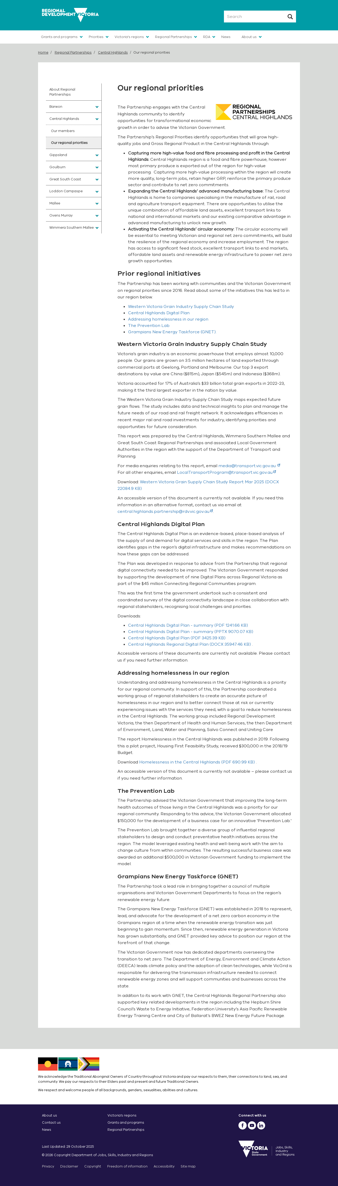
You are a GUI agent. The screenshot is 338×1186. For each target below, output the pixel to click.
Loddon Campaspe (66, 191)
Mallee (54, 203)
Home (43, 52)
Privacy (48, 1166)
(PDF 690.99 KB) (197, 762)
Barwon (55, 106)
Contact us (51, 1122)
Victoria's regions (129, 37)
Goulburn (57, 167)
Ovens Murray (61, 215)
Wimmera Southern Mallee (71, 227)
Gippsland (58, 155)
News (226, 37)
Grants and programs (59, 37)
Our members (63, 131)
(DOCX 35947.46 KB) (190, 644)
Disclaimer (69, 1166)
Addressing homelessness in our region (168, 319)
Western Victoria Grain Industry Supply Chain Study (181, 307)
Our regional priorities (69, 142)
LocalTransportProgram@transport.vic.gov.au (226, 472)
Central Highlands (113, 52)
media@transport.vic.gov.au (249, 466)
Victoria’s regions (122, 1115)
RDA (206, 37)
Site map (188, 1166)
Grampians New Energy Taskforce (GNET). (172, 332)
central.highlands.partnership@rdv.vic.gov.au (165, 511)
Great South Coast (65, 179)
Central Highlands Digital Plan (159, 313)
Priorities (96, 37)
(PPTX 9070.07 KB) (190, 632)
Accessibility (164, 1166)
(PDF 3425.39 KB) (177, 638)
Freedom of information (127, 1166)
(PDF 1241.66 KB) (188, 625)
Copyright (92, 1166)
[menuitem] (73, 91)
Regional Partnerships (173, 37)
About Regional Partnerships (62, 92)
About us (249, 37)
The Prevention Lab (149, 326)
